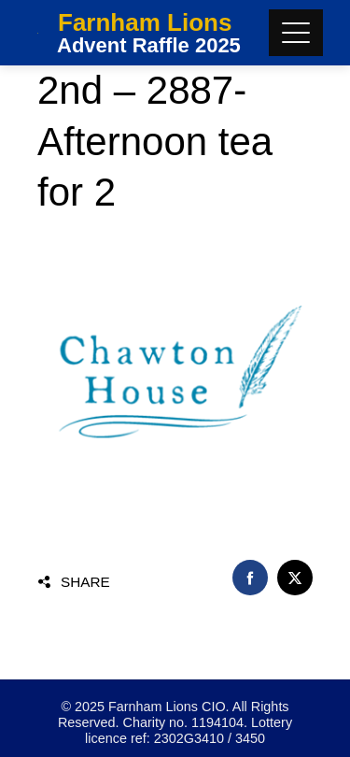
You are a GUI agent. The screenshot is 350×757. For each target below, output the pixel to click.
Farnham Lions (144, 22)
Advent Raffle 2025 (149, 45)
